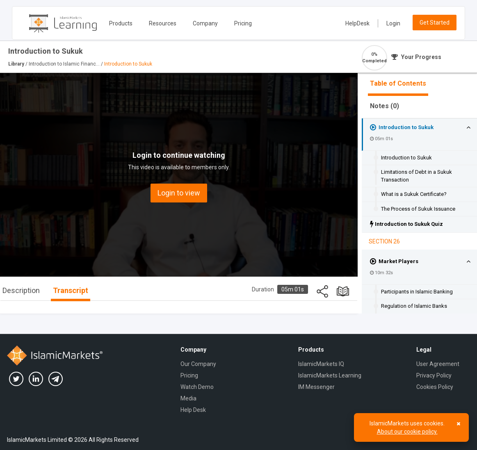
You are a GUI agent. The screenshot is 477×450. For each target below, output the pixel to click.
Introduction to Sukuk (402, 127)
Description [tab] (21, 290)
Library (16, 64)
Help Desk (193, 410)
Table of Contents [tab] (398, 83)
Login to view (178, 193)
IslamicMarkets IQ (321, 364)
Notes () (384, 106)
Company (205, 23)
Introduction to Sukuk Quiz (406, 224)
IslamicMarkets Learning (329, 375)
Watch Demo (197, 387)
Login (393, 23)
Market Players (394, 261)
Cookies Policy (434, 387)
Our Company (198, 364)
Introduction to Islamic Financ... (65, 64)
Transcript (70, 290)
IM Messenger (316, 387)
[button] (468, 128)
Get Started (435, 22)
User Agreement (437, 364)
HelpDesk (357, 23)
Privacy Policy (434, 375)
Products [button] (120, 23)
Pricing (243, 23)
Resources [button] (162, 23)
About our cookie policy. (407, 431)
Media (188, 398)
